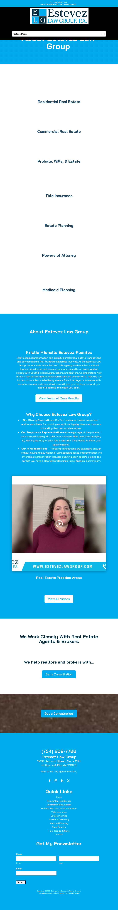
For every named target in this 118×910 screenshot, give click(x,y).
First (18, 863)
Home (59, 797)
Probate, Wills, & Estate (59, 161)
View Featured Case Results (59, 398)
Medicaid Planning (59, 289)
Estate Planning (59, 225)
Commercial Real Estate (59, 131)
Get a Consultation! (59, 713)
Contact (59, 834)
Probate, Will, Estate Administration (59, 808)
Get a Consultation (59, 674)
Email (19, 868)
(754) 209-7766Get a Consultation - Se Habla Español (58, 3)
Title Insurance (59, 195)
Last (61, 863)
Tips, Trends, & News (59, 830)
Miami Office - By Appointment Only (59, 771)
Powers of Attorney (59, 819)
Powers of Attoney (59, 255)
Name (19, 854)
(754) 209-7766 (59, 751)
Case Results (59, 827)
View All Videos (59, 599)
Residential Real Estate (59, 101)
